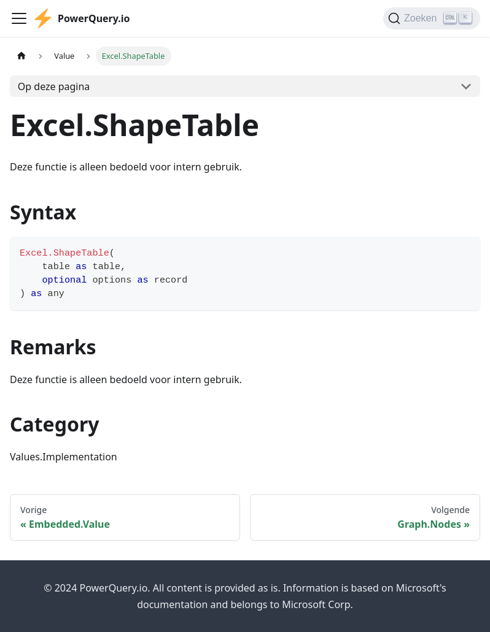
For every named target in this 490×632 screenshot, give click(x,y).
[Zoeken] (431, 18)
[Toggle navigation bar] (19, 18)
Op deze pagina (54, 86)
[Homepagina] (21, 56)
